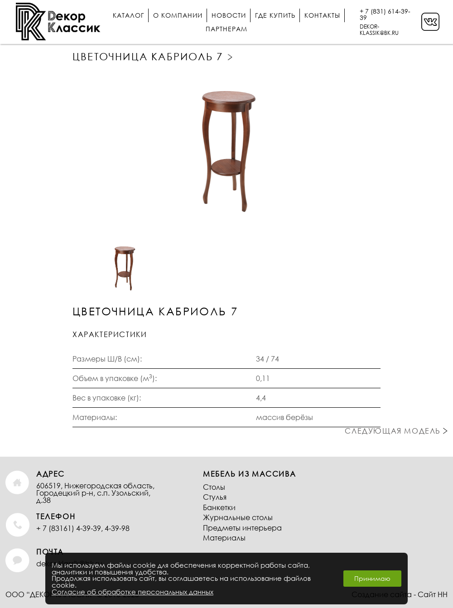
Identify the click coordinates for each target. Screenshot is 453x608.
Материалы (224, 537)
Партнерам (226, 28)
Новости (229, 15)
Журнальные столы (238, 517)
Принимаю (372, 578)
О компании (177, 15)
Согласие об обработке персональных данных (132, 591)
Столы (214, 487)
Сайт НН (433, 594)
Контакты (322, 15)
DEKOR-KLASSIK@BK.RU (379, 30)
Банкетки (219, 507)
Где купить (275, 15)
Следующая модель (231, 57)
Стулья (214, 497)
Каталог (128, 15)
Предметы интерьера (242, 527)
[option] (226, 147)
